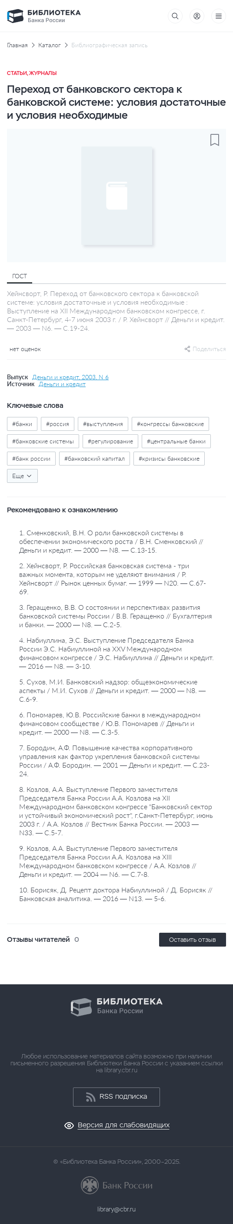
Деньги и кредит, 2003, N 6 (70, 377)
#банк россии (31, 458)
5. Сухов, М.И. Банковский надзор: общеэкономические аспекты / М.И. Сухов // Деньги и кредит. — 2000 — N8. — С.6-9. (112, 690)
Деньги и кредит (62, 384)
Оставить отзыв (192, 940)
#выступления (103, 423)
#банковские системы (43, 441)
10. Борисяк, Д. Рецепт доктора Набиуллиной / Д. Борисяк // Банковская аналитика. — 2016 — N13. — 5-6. (116, 893)
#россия (57, 423)
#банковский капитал (94, 458)
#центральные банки (176, 441)
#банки (22, 423)
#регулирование (110, 441)
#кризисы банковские (169, 458)
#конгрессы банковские (170, 423)
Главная (17, 45)
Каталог (49, 45)
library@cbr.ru (116, 1209)
